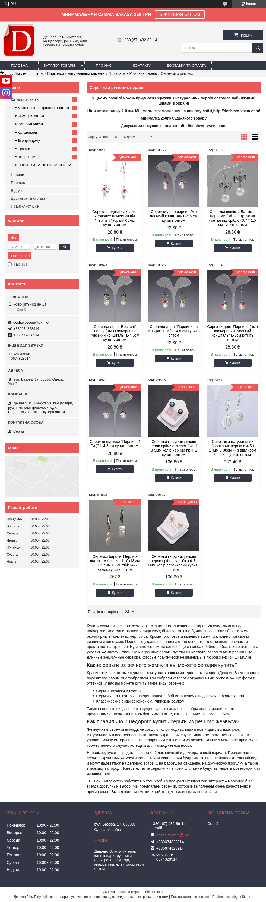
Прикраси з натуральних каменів (75, 73)
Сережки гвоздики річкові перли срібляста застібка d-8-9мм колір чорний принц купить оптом (174, 448)
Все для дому (29, 140)
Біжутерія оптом (29, 73)
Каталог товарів (59, 65)
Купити (117, 248)
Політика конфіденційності (232, 897)
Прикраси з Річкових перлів (133, 73)
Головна (19, 65)
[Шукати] (257, 48)
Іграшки (24, 149)
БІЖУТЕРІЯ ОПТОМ (179, 14)
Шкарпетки (26, 157)
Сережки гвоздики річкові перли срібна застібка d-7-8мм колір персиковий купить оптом (173, 563)
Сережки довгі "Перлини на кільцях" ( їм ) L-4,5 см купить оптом (173, 330)
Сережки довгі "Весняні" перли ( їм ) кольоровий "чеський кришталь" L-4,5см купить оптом (114, 333)
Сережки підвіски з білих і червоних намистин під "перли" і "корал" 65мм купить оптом (114, 218)
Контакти (142, 65)
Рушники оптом (30, 124)
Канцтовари (27, 132)
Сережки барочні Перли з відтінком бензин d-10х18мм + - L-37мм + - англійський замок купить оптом (115, 563)
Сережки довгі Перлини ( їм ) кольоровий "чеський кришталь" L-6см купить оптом (232, 333)
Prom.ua (158, 892)
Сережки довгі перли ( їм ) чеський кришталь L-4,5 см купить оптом (173, 216)
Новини (17, 175)
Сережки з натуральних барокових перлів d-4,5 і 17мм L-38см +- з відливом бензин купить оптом (232, 448)
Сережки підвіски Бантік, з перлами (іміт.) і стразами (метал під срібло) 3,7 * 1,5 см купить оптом (232, 218)
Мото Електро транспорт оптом (43, 108)
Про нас (104, 65)
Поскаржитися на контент (190, 897)
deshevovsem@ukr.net (31, 322)
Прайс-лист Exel (25, 206)
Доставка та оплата (186, 65)
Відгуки (17, 190)
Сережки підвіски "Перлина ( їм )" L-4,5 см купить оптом (115, 443)
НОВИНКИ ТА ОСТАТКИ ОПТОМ (44, 165)
